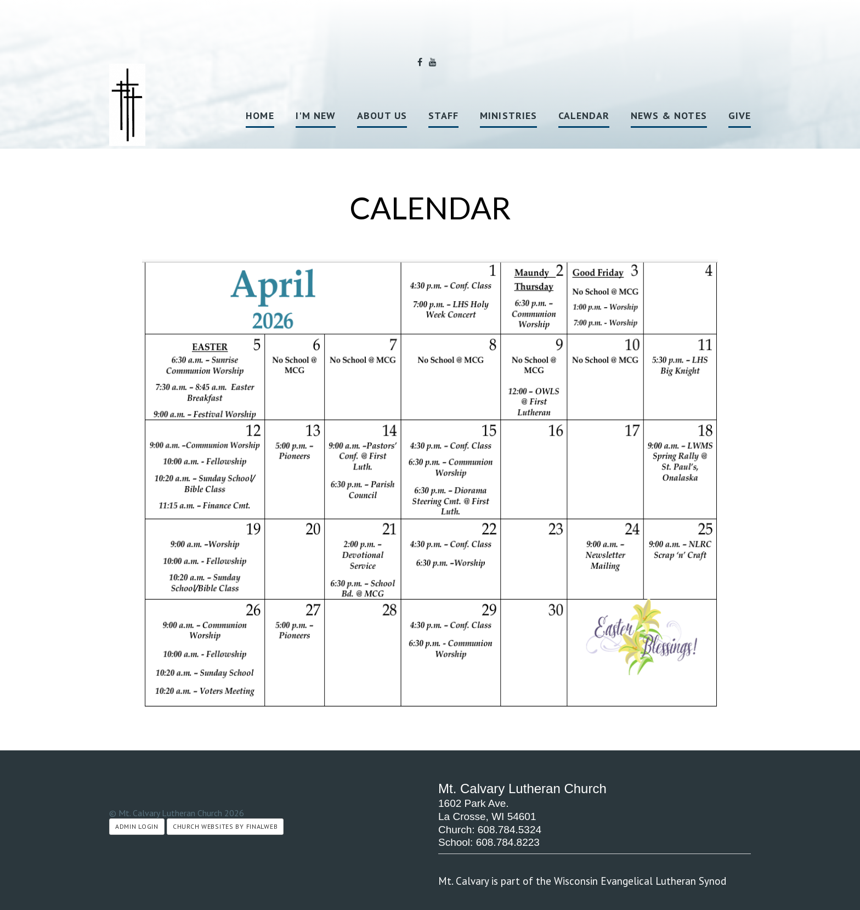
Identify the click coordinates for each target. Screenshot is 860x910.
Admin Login (137, 826)
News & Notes (669, 115)
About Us (382, 115)
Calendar (583, 115)
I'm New (316, 115)
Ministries (508, 115)
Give (739, 115)
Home (260, 115)
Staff (443, 115)
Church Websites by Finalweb (225, 826)
